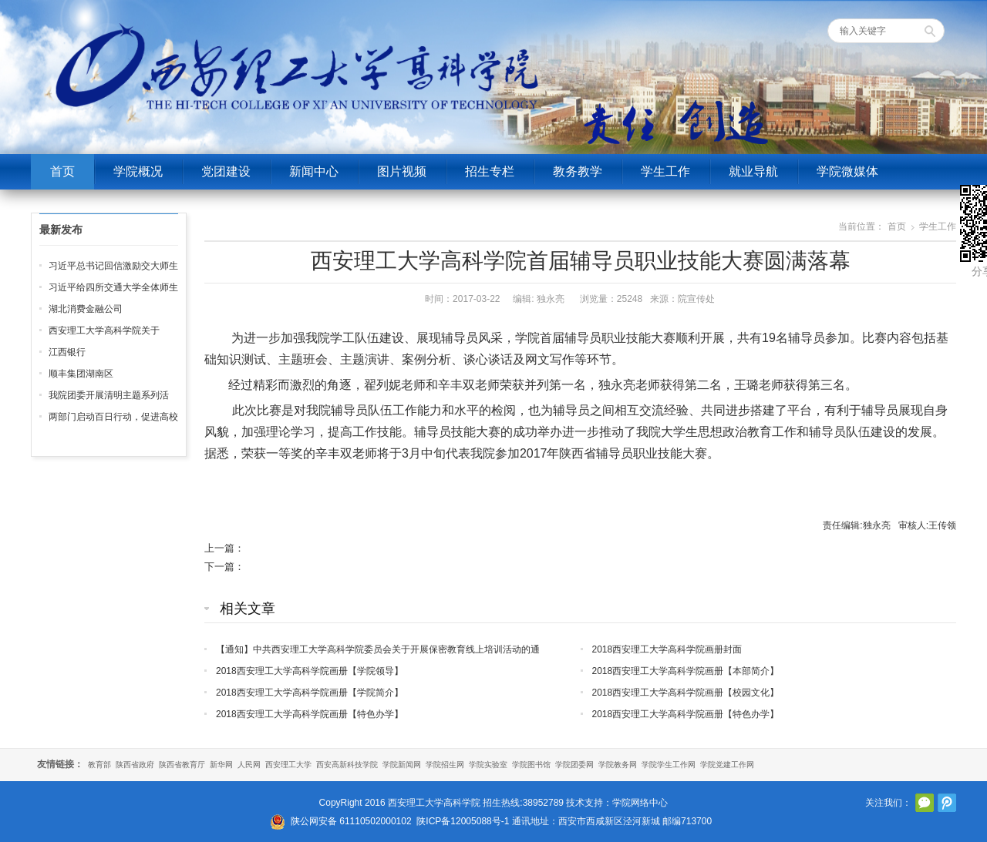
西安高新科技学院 (347, 764)
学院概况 (138, 171)
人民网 (249, 764)
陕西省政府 (135, 764)
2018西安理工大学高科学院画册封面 (667, 649)
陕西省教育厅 (182, 764)
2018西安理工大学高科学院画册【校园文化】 (686, 692)
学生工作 (665, 171)
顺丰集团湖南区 (81, 373)
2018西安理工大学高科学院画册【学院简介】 (309, 692)
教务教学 (577, 171)
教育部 (99, 764)
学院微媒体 (847, 171)
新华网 (221, 764)
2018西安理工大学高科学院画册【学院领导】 (309, 671)
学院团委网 (574, 764)
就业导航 (753, 171)
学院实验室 (488, 764)
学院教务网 (617, 764)
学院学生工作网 (669, 764)
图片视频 (401, 171)
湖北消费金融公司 (86, 309)
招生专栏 (489, 171)
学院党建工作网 (727, 764)
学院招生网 (445, 764)
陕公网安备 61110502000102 (351, 821)
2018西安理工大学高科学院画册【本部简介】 (686, 671)
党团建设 (226, 171)
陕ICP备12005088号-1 (462, 821)
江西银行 (67, 352)
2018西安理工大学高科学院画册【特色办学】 (309, 714)
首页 (62, 171)
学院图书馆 (531, 764)
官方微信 (924, 802)
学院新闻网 (401, 764)
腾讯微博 (947, 802)
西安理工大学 (288, 764)
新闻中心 (314, 171)
